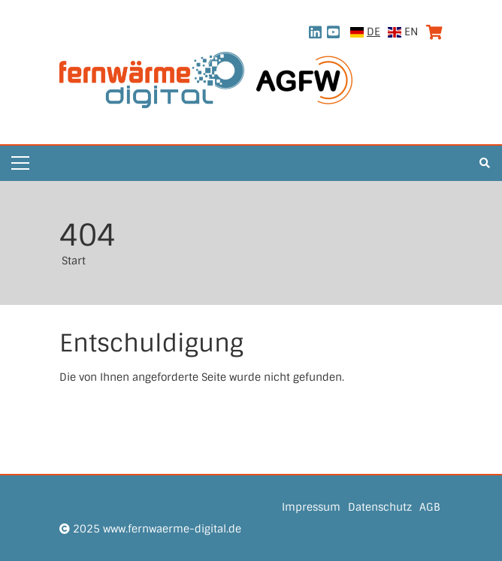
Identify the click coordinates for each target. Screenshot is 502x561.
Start (74, 260)
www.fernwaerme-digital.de (172, 528)
